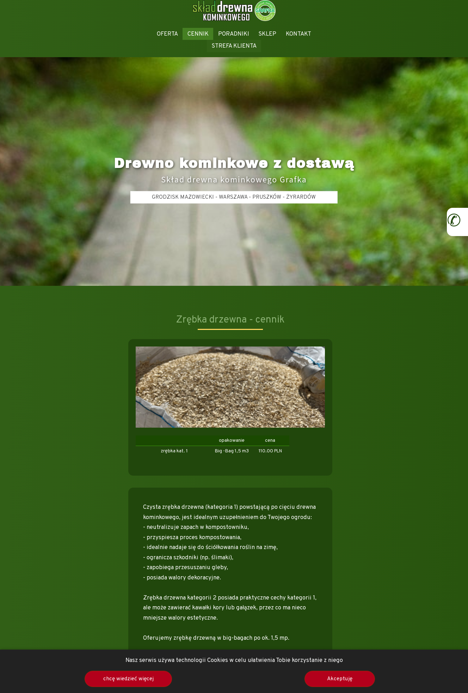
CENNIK (198, 34)
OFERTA (167, 34)
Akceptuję (339, 678)
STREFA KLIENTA (234, 46)
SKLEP (267, 34)
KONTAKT (298, 34)
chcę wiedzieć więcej (128, 678)
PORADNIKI (233, 34)
